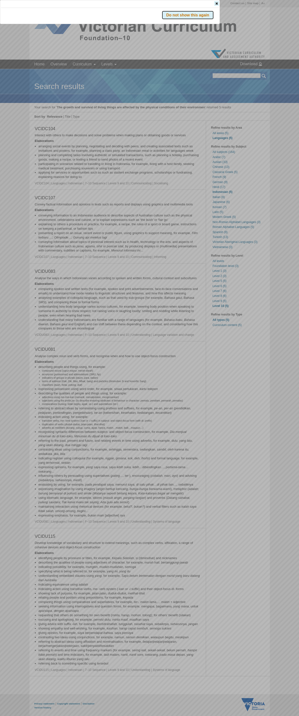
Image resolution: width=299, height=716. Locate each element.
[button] (255, 73)
